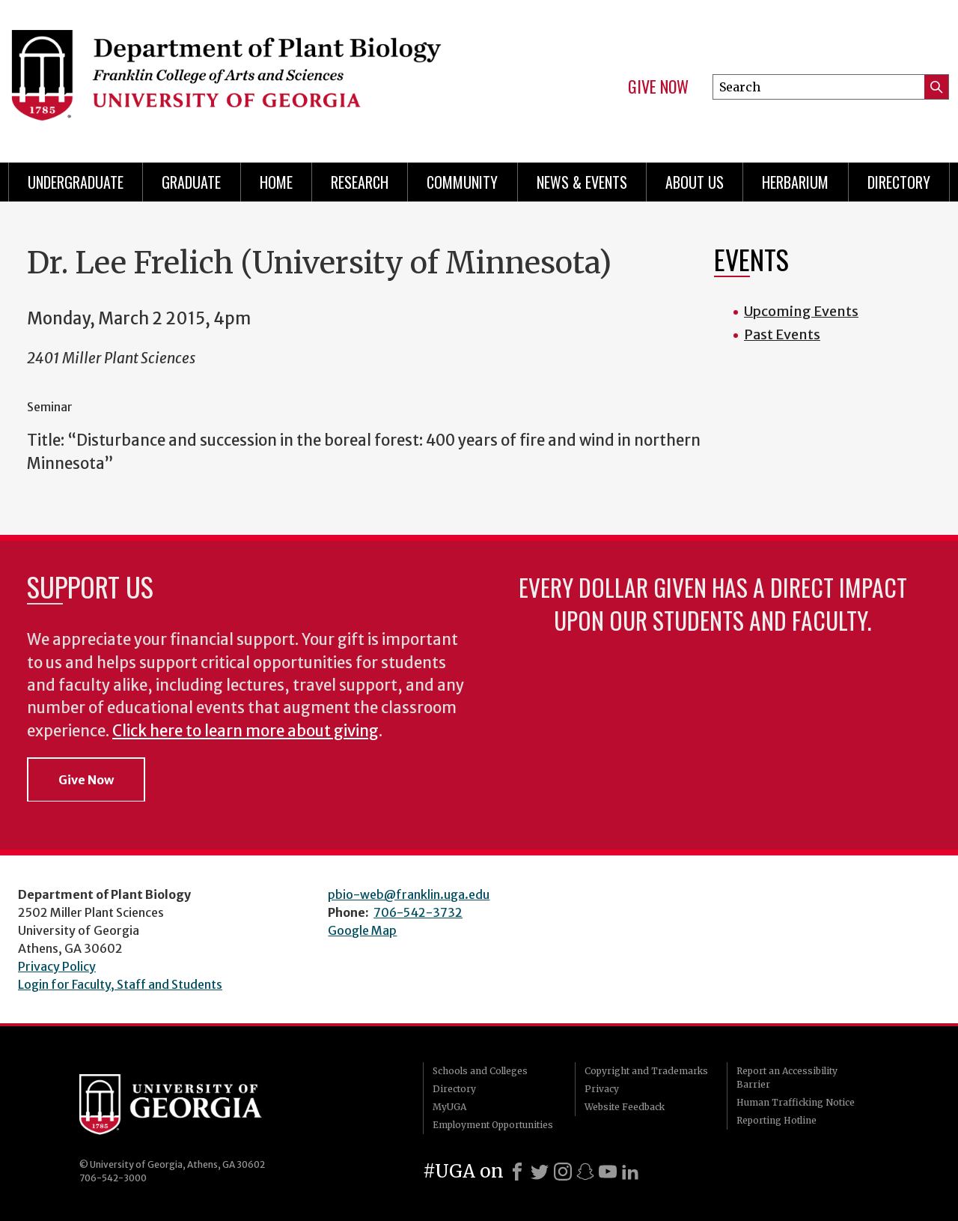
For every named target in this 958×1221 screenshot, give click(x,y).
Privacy (602, 1088)
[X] (540, 1172)
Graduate (191, 182)
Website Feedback (625, 1106)
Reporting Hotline (776, 1120)
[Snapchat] (585, 1172)
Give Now (658, 87)
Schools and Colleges (480, 1070)
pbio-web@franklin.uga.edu (408, 894)
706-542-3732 (418, 912)
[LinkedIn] (630, 1172)
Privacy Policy (57, 966)
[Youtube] (608, 1172)
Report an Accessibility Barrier (787, 1077)
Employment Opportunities (493, 1124)
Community (462, 182)
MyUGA (449, 1106)
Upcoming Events (801, 311)
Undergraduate (75, 182)
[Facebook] (517, 1172)
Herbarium (795, 182)
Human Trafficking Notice (795, 1102)
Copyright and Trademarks (646, 1070)
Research (359, 182)
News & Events (582, 182)
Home (276, 182)
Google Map (362, 930)
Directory (898, 182)
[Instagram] (563, 1172)
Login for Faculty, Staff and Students (120, 984)
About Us (694, 182)
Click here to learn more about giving (245, 731)
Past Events (782, 334)
